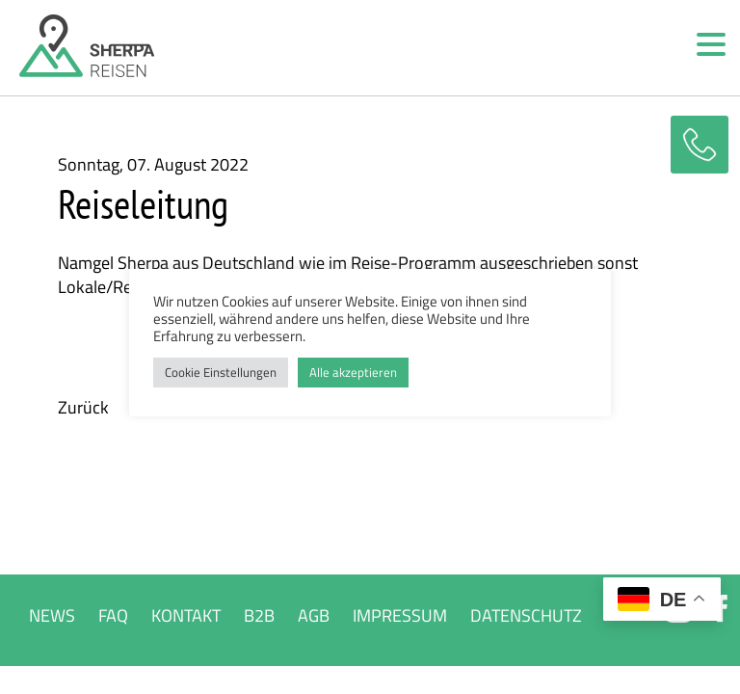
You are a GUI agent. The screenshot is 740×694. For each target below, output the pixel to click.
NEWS (52, 615)
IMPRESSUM (400, 615)
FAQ (113, 615)
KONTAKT (186, 615)
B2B (259, 615)
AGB (314, 615)
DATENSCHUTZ (526, 615)
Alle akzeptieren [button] (353, 372)
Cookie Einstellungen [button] (221, 372)
